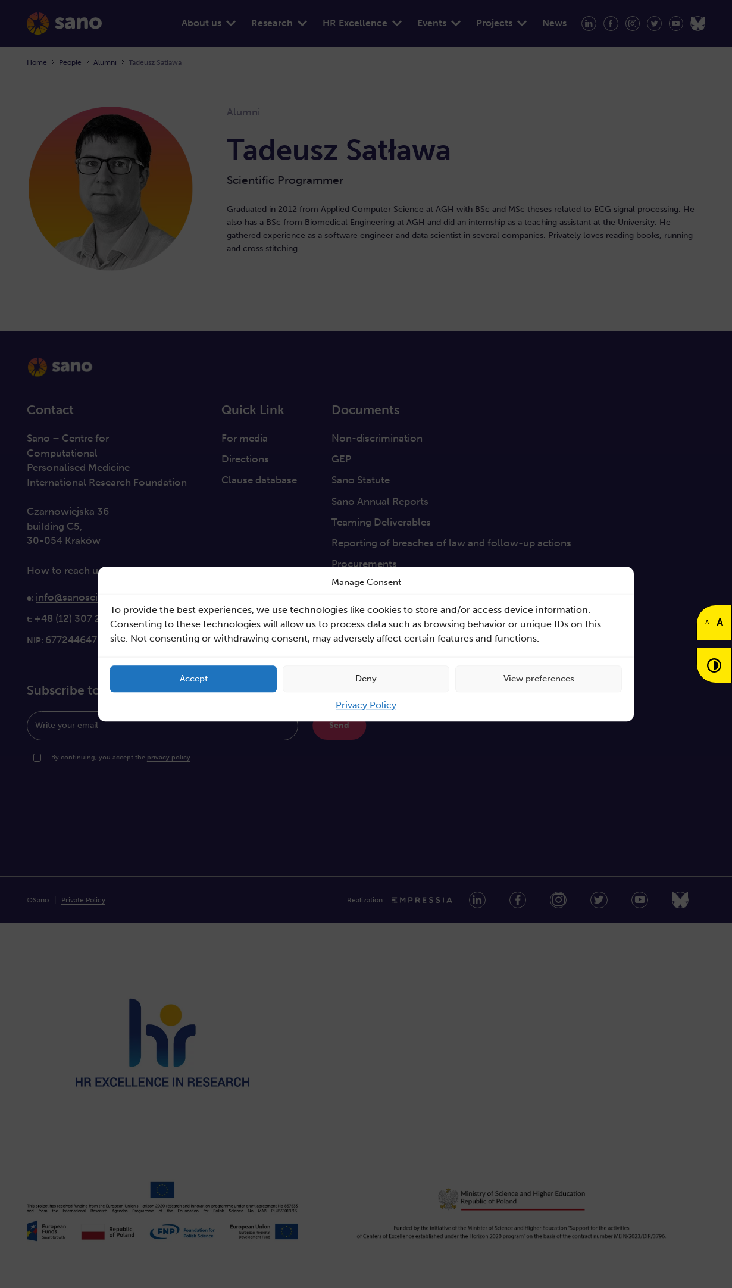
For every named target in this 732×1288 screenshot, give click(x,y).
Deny (366, 678)
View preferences (538, 678)
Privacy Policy (366, 705)
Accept (194, 678)
